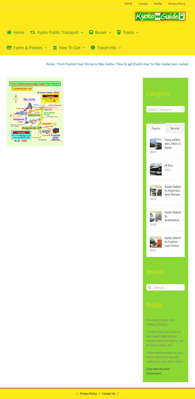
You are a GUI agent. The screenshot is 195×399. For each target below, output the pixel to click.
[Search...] (165, 287)
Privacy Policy (88, 394)
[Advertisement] (45, 183)
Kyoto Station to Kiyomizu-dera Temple (173, 190)
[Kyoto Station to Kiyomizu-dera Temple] (156, 187)
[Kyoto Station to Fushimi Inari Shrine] (156, 238)
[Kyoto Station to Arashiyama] (156, 212)
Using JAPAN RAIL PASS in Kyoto (173, 144)
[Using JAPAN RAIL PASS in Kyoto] (156, 140)
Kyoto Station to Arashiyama (173, 216)
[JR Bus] (156, 166)
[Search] (149, 287)
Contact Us (108, 394)
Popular (156, 128)
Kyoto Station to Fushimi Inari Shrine (173, 242)
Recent (175, 128)
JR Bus (169, 165)
